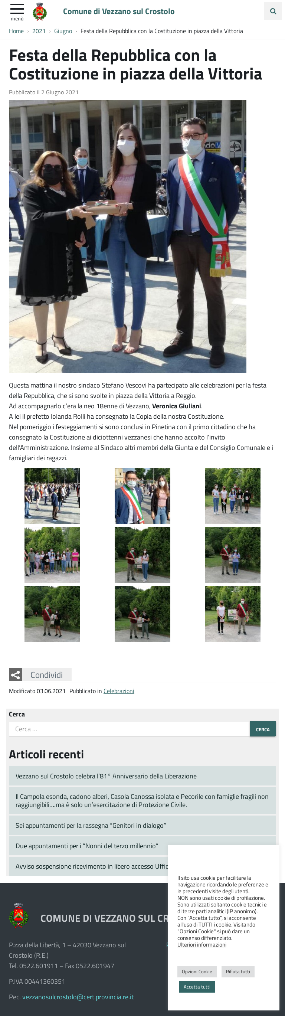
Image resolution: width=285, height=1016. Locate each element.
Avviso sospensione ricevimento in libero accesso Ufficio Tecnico (106, 866)
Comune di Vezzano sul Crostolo (119, 11)
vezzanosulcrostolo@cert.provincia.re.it (78, 996)
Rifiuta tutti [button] (238, 971)
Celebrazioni (119, 690)
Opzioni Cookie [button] (197, 971)
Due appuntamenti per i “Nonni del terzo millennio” (87, 845)
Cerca (17, 714)
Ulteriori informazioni (201, 944)
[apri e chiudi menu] (17, 8)
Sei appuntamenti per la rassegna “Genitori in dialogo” (91, 825)
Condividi (46, 674)
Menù (17, 18)
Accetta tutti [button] (197, 986)
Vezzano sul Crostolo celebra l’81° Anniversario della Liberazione (106, 775)
